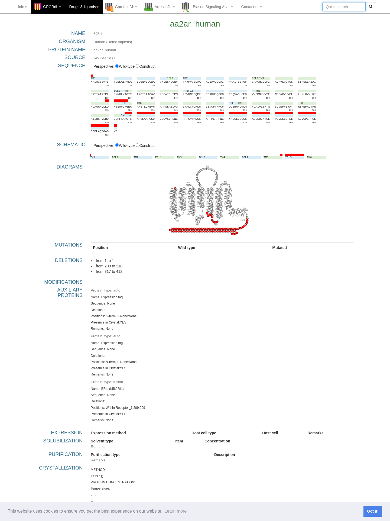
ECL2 (207, 166)
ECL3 (225, 181)
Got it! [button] (372, 511)
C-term (242, 220)
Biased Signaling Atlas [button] (213, 7)
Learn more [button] (175, 511)
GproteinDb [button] (126, 7)
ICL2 (197, 224)
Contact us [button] (251, 7)
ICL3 (216, 224)
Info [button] (22, 7)
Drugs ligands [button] (84, 7)
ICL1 (178, 220)
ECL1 (188, 182)
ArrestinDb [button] (165, 7)
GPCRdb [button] (52, 7)
